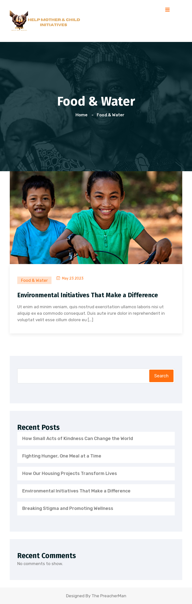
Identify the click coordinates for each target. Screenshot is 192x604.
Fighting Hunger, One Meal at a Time (61, 456)
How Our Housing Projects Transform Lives (69, 473)
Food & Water (110, 114)
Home (83, 114)
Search (161, 376)
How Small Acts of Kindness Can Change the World (77, 438)
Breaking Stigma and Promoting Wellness (67, 508)
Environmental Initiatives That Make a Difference (87, 295)
